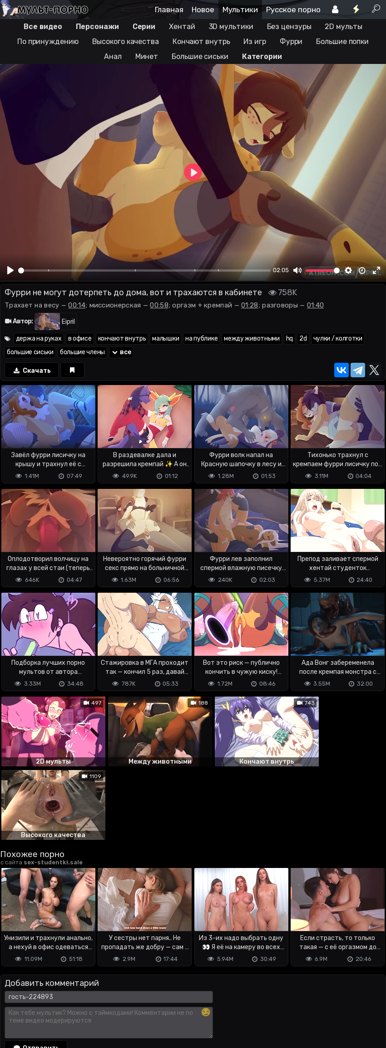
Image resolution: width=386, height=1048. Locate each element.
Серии (144, 26)
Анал (113, 56)
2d (303, 338)
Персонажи (97, 26)
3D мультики (231, 26)
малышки (165, 338)
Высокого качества (125, 41)
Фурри (291, 41)
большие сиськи (30, 352)
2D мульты (343, 26)
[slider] (144, 270)
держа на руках (39, 338)
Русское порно (293, 9)
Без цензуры (289, 26)
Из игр (254, 41)
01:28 (249, 305)
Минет (146, 56)
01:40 (315, 305)
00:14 (76, 305)
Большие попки (342, 41)
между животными (252, 338)
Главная (169, 9)
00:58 (159, 305)
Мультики (240, 9)
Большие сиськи (200, 56)
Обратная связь (94, 1004)
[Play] (10, 270)
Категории (262, 56)
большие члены (82, 352)
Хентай (182, 26)
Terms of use (46, 1004)
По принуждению (48, 41)
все (121, 352)
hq (289, 338)
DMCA (14, 1004)
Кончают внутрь (201, 41)
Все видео (43, 26)
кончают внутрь (122, 338)
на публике (201, 338)
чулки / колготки (337, 338)
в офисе (80, 338)
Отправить (35, 968)
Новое (203, 9)
